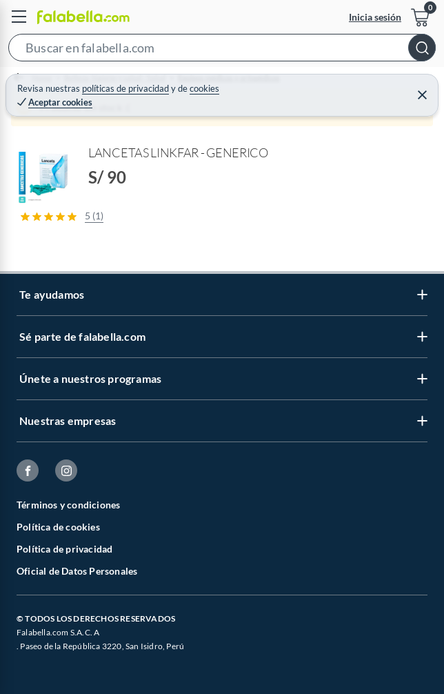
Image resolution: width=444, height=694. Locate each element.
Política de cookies (58, 527)
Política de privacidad (64, 549)
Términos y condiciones (68, 504)
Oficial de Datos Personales (77, 571)
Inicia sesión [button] (375, 17)
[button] (222, 50)
